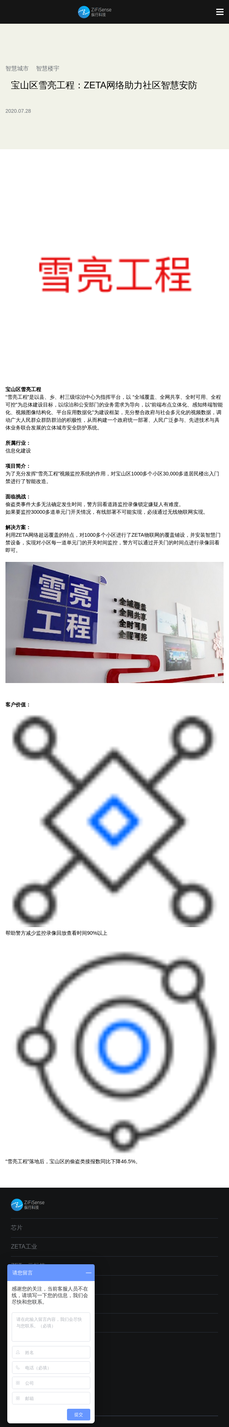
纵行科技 (94, 12)
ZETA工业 (24, 1246)
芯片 (17, 1227)
